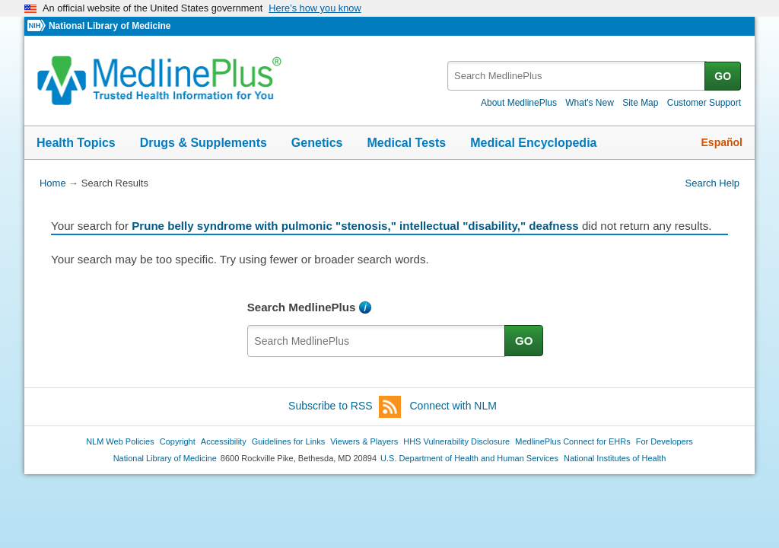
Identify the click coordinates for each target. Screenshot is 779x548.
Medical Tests (406, 142)
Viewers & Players (364, 441)
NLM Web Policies (120, 441)
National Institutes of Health (615, 458)
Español (721, 142)
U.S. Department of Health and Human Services (469, 458)
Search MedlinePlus (301, 307)
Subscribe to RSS (344, 407)
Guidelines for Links (288, 441)
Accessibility (223, 441)
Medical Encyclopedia (533, 142)
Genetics (317, 142)
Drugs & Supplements (203, 142)
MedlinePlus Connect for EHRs (572, 441)
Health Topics (76, 142)
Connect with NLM (453, 406)
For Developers (664, 441)
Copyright (178, 441)
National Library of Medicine (109, 26)
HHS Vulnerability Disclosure (456, 441)
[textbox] (577, 76)
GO (722, 76)
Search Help (712, 183)
